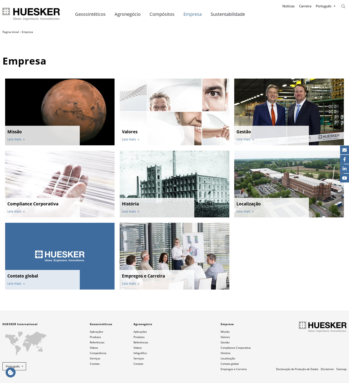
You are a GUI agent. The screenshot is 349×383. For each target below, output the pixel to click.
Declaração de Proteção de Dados (297, 369)
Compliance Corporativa (236, 348)
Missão (225, 332)
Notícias (288, 6)
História (225, 353)
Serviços (95, 358)
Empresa (192, 14)
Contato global (230, 364)
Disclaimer (327, 369)
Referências (97, 342)
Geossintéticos (90, 14)
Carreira (305, 6)
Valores (225, 337)
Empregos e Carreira (234, 369)
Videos (94, 348)
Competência (98, 353)
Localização (228, 358)
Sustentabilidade (228, 14)
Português (323, 6)
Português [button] (13, 366)
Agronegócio (128, 14)
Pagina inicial (10, 32)
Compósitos (162, 14)
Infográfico (140, 353)
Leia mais (14, 139)
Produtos (95, 337)
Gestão (225, 342)
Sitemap (341, 369)
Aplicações (96, 332)
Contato (95, 364)
